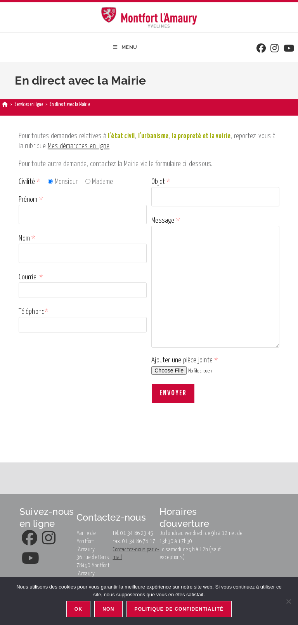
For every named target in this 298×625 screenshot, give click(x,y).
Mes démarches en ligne (78, 146)
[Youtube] (289, 49)
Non (108, 609)
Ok (78, 609)
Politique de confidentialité (179, 609)
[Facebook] (261, 49)
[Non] (288, 601)
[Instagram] (274, 49)
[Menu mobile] (125, 47)
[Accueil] (5, 104)
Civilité (29, 181)
